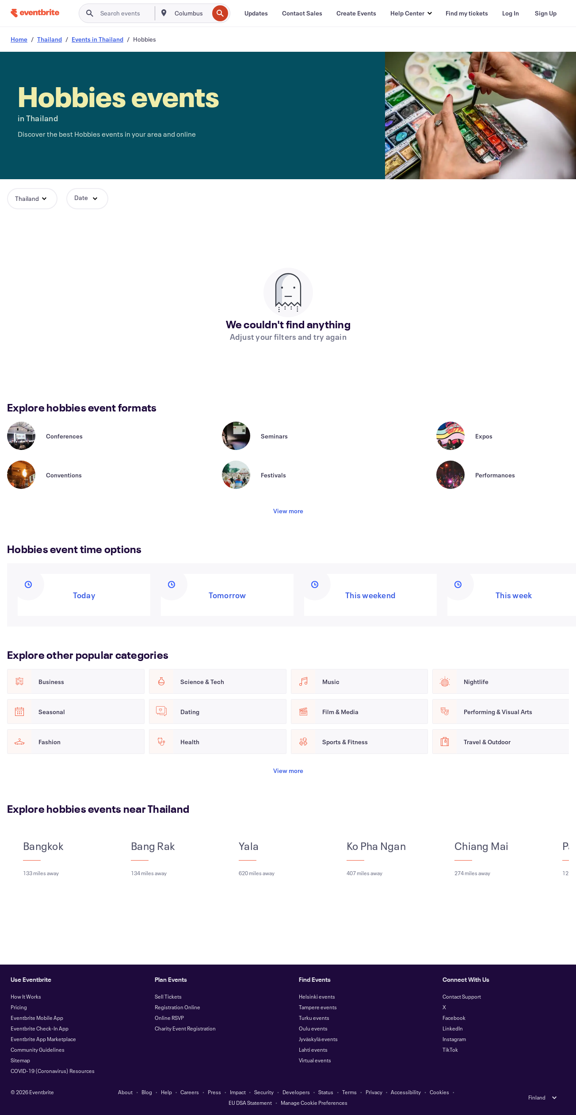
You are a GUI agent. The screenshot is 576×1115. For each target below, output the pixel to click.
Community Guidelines (38, 1049)
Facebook (453, 1017)
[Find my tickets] (467, 13)
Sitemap (20, 1060)
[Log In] (510, 13)
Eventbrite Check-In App (40, 1028)
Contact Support (461, 996)
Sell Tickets (168, 996)
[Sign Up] (545, 13)
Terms (349, 1092)
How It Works (26, 996)
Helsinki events (317, 996)
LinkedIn (452, 1028)
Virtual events (315, 1060)
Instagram (454, 1038)
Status (325, 1092)
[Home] (35, 13)
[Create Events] (356, 13)
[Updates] (256, 13)
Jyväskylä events (318, 1038)
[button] (411, 13)
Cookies (439, 1092)
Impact (238, 1092)
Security (264, 1092)
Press (214, 1092)
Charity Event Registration (185, 1028)
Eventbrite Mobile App (37, 1017)
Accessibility (406, 1092)
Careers (189, 1092)
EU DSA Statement (250, 1102)
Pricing (19, 1007)
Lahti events (313, 1049)
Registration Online (177, 1007)
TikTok (450, 1049)
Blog (146, 1092)
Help (166, 1092)
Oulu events (313, 1028)
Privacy (374, 1092)
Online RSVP (169, 1017)
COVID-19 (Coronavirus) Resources (53, 1070)
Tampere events (318, 1007)
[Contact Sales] (302, 13)
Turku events (314, 1017)
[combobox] (191, 13)
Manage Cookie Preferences (314, 1102)
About (125, 1092)
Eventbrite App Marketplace (43, 1038)
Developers (296, 1092)
